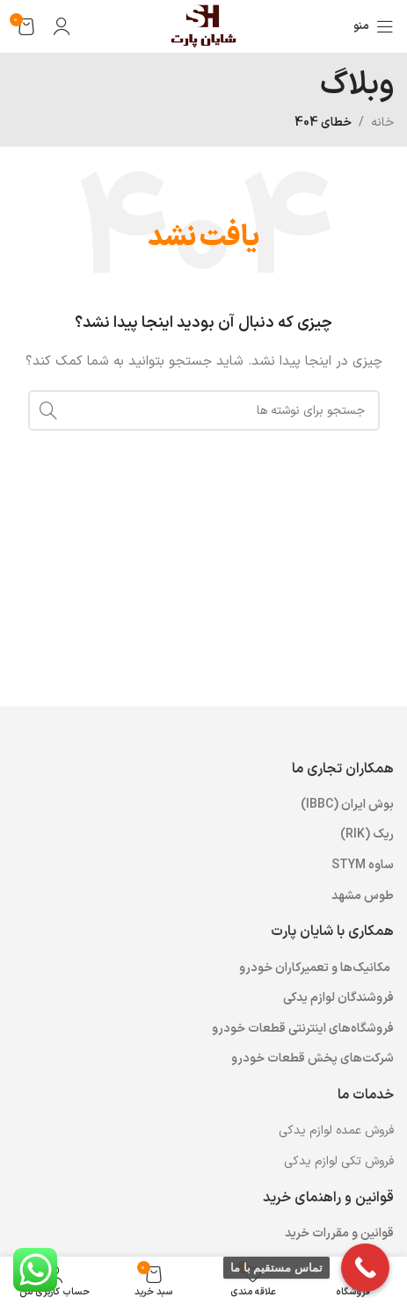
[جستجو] (204, 410)
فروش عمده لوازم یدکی (336, 1130)
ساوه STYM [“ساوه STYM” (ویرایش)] (362, 865)
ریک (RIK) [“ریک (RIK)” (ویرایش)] (367, 834)
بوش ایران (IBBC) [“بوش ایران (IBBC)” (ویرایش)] (347, 804)
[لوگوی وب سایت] (203, 26)
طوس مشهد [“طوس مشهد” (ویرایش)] (362, 896)
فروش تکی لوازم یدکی (339, 1161)
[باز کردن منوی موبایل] (374, 26)
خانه (382, 122)
